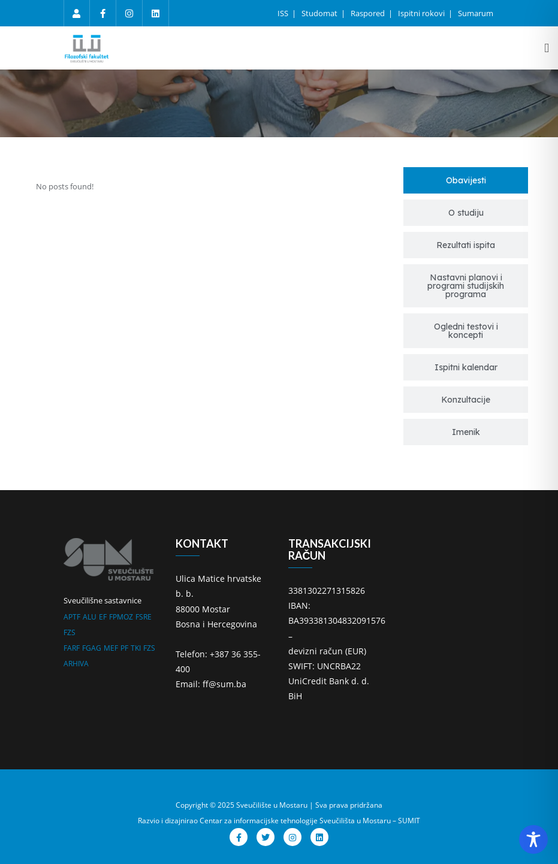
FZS (70, 632)
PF (124, 648)
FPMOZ (121, 617)
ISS (284, 13)
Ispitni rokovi (422, 13)
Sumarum (475, 13)
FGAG (91, 648)
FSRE (143, 617)
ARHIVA (76, 663)
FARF (72, 648)
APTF (72, 617)
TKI (136, 648)
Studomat (320, 13)
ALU (89, 617)
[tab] (465, 180)
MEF (111, 648)
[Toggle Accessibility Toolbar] (533, 839)
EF (103, 617)
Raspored (369, 13)
